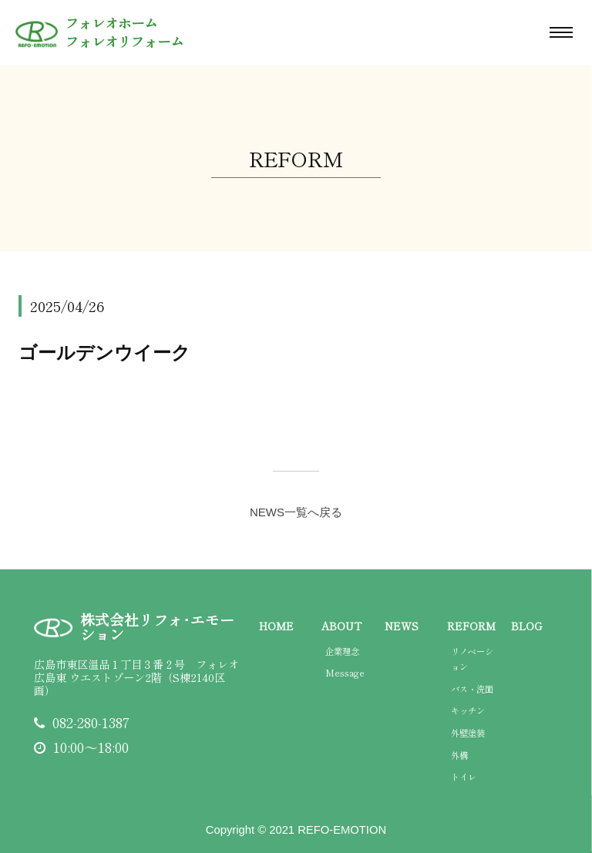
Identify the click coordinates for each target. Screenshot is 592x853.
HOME (276, 625)
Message (345, 673)
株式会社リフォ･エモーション (157, 627)
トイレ (463, 777)
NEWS (402, 625)
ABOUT (341, 625)
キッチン (468, 710)
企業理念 (342, 651)
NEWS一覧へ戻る (296, 512)
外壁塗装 (468, 733)
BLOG (526, 625)
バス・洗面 (472, 689)
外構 (459, 755)
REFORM (471, 625)
